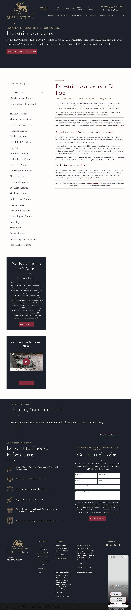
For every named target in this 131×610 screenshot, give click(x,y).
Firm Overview (43, 549)
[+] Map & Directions (62, 559)
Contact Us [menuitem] (120, 15)
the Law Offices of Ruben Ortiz (66, 106)
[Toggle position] (122, 556)
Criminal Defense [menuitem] (106, 15)
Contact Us (42, 572)
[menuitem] (25, 92)
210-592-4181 (81, 563)
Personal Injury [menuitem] (91, 15)
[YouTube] (107, 545)
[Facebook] (115, 545)
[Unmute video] (101, 556)
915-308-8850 (111, 10)
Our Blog (41, 564)
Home (40, 545)
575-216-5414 (59, 592)
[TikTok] (119, 545)
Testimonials (69, 8)
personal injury (85, 178)
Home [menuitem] (50, 15)
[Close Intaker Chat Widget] (125, 556)
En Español (42, 568)
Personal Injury (43, 557)
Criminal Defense (44, 561)
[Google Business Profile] (111, 545)
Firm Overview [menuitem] (61, 15)
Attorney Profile (43, 553)
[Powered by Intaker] (116, 606)
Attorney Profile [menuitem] (76, 15)
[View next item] (28, 376)
